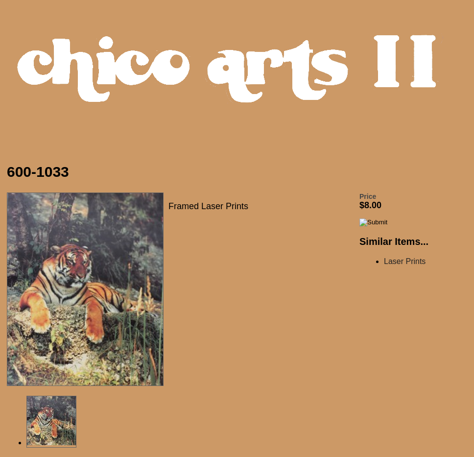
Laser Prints (405, 261)
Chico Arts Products (239, 76)
